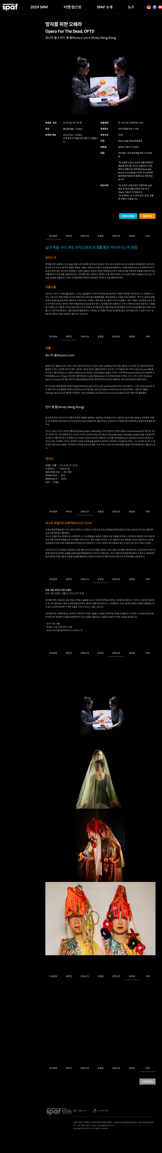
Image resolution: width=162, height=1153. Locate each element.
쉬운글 (100, 236)
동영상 (132, 236)
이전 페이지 (147, 1081)
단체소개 (85, 236)
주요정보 (53, 236)
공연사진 (116, 236)
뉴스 (131, 7)
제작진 (69, 236)
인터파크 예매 (128, 216)
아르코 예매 (147, 216)
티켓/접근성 (72, 7)
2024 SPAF (39, 7)
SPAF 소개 (104, 7)
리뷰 (148, 236)
